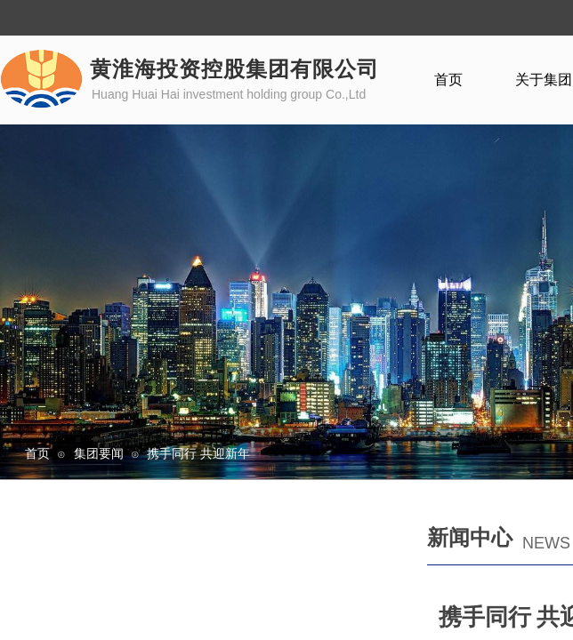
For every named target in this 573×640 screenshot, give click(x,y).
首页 (37, 453)
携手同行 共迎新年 (198, 453)
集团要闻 (99, 453)
